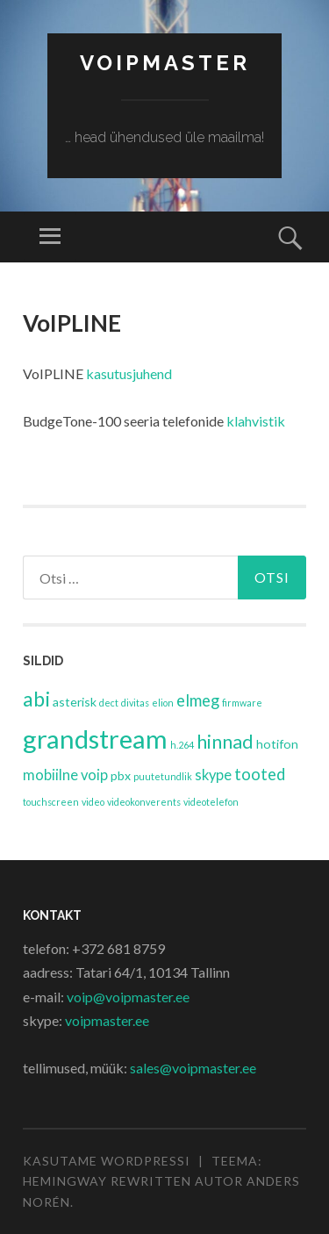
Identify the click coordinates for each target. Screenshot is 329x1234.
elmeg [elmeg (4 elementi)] (197, 700)
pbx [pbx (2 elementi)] (121, 775)
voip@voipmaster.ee (128, 996)
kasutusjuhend (129, 373)
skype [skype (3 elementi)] (213, 775)
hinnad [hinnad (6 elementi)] (225, 741)
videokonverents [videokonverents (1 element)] (144, 801)
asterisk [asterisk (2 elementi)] (75, 701)
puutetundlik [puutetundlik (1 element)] (162, 776)
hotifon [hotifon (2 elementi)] (277, 743)
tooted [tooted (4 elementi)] (259, 774)
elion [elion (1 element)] (163, 702)
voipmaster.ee (107, 1020)
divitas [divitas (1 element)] (135, 702)
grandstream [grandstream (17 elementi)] (95, 738)
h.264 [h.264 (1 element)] (182, 744)
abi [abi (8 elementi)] (36, 698)
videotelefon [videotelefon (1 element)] (211, 801)
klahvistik (255, 421)
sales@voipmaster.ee (193, 1067)
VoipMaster (165, 62)
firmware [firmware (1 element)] (242, 702)
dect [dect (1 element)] (108, 702)
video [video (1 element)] (93, 801)
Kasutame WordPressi (106, 1160)
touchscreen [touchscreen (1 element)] (51, 801)
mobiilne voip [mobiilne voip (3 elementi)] (65, 775)
